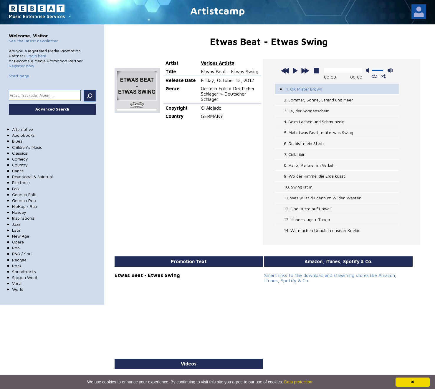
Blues (17, 140)
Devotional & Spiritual (32, 176)
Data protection (298, 382)
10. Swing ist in (298, 186)
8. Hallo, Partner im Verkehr (310, 165)
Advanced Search (52, 109)
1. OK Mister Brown (304, 88)
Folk (16, 188)
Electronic (21, 182)
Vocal (17, 283)
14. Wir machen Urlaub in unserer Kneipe (322, 230)
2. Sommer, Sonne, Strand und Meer (318, 99)
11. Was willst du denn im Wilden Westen (322, 197)
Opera (18, 241)
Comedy (20, 158)
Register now (21, 65)
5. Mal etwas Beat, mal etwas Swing (318, 132)
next (305, 70)
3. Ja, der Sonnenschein (306, 110)
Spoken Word (24, 277)
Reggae (19, 259)
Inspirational (23, 218)
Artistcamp (217, 10)
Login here (36, 55)
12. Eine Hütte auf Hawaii (307, 208)
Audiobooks (23, 135)
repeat (374, 76)
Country (20, 164)
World (17, 289)
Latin (16, 230)
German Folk (24, 194)
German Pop (24, 200)
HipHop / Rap (24, 206)
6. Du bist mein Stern (304, 143)
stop (316, 70)
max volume (390, 70)
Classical (20, 153)
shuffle (383, 76)
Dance (18, 170)
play (295, 70)
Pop (16, 247)
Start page (19, 75)
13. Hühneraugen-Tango (307, 219)
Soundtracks (24, 271)
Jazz (16, 224)
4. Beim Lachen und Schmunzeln (314, 121)
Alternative (22, 129)
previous (285, 70)
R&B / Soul (22, 253)
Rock (16, 265)
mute (368, 70)
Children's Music (27, 147)
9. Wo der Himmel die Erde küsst (314, 175)
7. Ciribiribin (294, 154)
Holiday (19, 212)
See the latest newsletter (33, 40)
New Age (20, 235)
